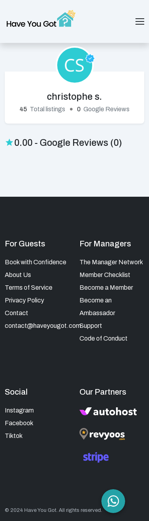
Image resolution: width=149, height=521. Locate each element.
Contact (16, 313)
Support (90, 325)
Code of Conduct (103, 338)
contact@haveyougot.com (43, 325)
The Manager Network (111, 262)
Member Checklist (104, 274)
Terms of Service (28, 287)
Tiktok (14, 435)
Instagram (19, 410)
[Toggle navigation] (139, 21)
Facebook (19, 423)
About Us (18, 274)
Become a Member (106, 287)
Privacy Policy (24, 300)
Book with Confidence (35, 262)
